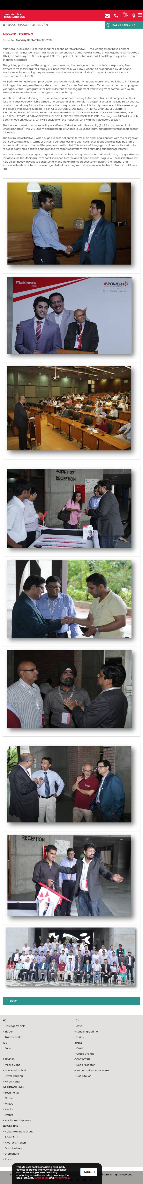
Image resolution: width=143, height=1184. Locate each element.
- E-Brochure (11, 1154)
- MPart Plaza (11, 1081)
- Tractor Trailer (12, 1037)
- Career (8, 1098)
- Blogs (7, 1159)
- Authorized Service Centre (91, 1070)
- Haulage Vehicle (14, 1026)
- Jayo (78, 1026)
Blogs (12, 25)
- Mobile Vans (11, 1065)
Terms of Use (41, 1178)
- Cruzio (79, 1048)
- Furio (7, 1048)
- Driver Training (13, 1076)
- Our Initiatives (12, 1148)
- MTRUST (9, 1104)
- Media (8, 1109)
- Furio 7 (79, 1037)
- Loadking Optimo (86, 1031)
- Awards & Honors (14, 1143)
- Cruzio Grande (84, 1054)
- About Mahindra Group (18, 1131)
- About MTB (10, 1137)
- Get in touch (82, 1076)
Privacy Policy (62, 1178)
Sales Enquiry (123, 24)
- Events (8, 1115)
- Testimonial (11, 1093)
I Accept (88, 1171)
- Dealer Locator (84, 1065)
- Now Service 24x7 (14, 1070)
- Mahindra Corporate (17, 1120)
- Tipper (8, 1031)
